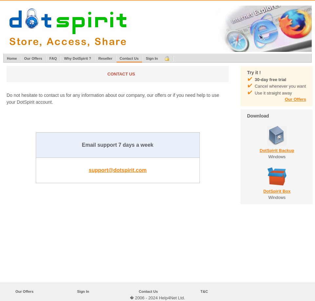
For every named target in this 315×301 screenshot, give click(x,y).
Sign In (152, 58)
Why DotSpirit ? (77, 58)
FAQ (53, 58)
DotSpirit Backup (277, 150)
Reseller (105, 58)
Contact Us (129, 58)
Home (12, 58)
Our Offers (33, 58)
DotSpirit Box (276, 191)
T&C (204, 291)
